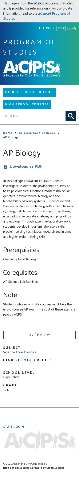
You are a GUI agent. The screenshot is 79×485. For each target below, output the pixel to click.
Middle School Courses (29, 92)
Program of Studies (29, 47)
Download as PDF (25, 166)
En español (47, 28)
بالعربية (71, 28)
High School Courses (27, 104)
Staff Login (13, 427)
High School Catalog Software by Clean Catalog (33, 468)
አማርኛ (61, 28)
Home (9, 133)
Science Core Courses (39, 133)
